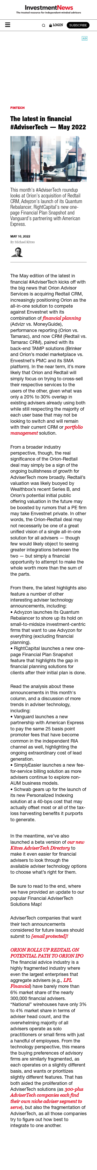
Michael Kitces (25, 242)
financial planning (62, 318)
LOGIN (56, 25)
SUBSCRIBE (78, 25)
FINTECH (17, 108)
